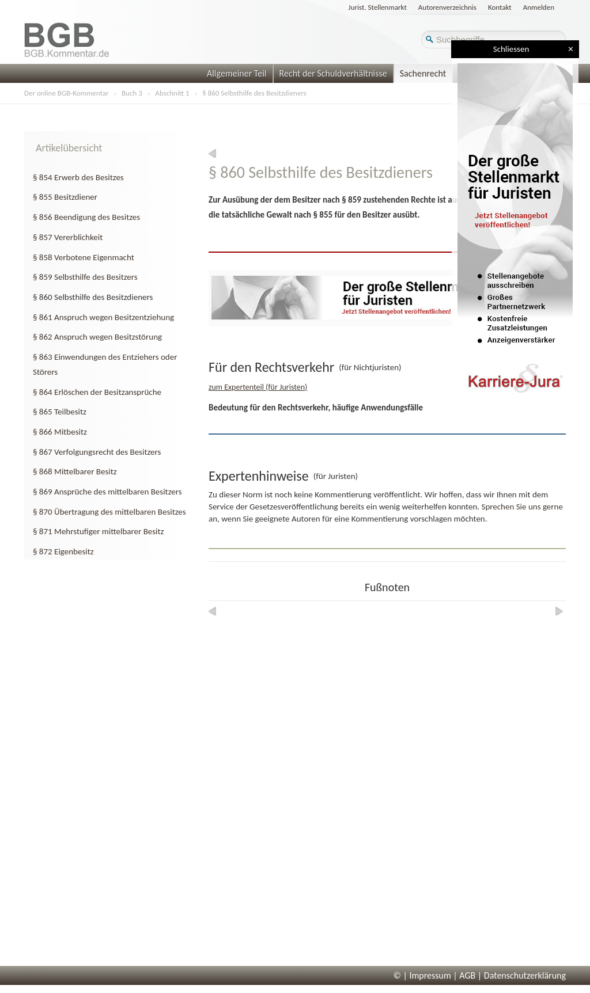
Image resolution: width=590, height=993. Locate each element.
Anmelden (538, 7)
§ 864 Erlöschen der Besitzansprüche (97, 392)
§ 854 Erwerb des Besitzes (78, 177)
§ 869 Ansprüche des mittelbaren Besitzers (107, 491)
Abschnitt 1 (172, 93)
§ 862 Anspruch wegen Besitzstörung (97, 337)
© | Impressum (422, 975)
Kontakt (500, 7)
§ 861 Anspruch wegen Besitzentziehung (103, 317)
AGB (467, 975)
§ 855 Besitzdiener (65, 197)
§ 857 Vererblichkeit (68, 237)
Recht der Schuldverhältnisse (333, 73)
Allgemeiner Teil (237, 73)
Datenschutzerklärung (525, 975)
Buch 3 (132, 93)
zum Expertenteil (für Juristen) (258, 387)
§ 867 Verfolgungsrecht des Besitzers (97, 452)
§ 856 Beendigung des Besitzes (86, 217)
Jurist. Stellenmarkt (378, 7)
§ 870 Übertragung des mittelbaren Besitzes (109, 512)
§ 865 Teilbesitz (59, 411)
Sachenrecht (423, 73)
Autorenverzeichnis (447, 7)
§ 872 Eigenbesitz (63, 551)
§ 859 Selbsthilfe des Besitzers (85, 277)
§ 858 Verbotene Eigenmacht (83, 257)
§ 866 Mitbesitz (60, 432)
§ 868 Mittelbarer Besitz (75, 471)
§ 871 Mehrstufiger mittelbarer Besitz (98, 531)
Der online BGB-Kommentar (66, 93)
